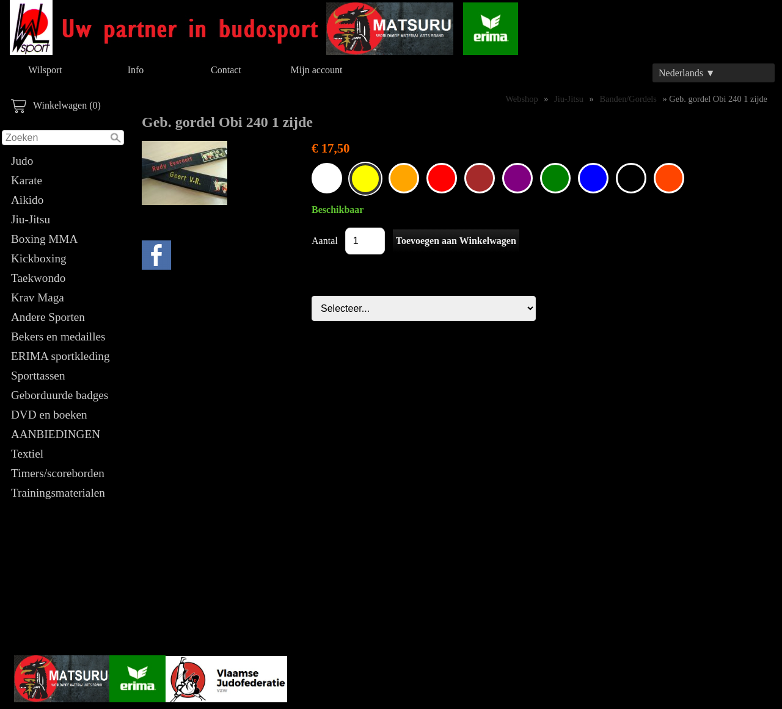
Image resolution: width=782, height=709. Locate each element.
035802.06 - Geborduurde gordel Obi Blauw (593, 178)
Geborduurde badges (59, 395)
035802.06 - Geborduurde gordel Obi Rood (441, 178)
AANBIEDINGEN (55, 434)
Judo (22, 160)
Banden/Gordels (628, 99)
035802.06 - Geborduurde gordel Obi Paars (517, 178)
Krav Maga (37, 297)
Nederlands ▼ (687, 73)
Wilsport (45, 70)
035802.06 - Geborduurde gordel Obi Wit (327, 178)
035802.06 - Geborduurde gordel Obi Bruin (479, 178)
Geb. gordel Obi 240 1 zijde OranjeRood (669, 178)
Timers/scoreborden (57, 473)
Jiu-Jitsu (30, 219)
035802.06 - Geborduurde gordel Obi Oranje (404, 178)
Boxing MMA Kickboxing (44, 248)
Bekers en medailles (58, 336)
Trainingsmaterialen (58, 492)
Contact (226, 70)
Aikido (27, 199)
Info (136, 70)
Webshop (521, 99)
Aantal (325, 241)
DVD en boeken (49, 414)
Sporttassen (38, 375)
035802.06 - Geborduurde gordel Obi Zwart (631, 178)
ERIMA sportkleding (60, 356)
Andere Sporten (48, 317)
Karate (26, 180)
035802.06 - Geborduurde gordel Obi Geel (365, 179)
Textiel (27, 453)
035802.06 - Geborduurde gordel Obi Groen (555, 178)
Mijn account (317, 70)
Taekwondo (38, 278)
